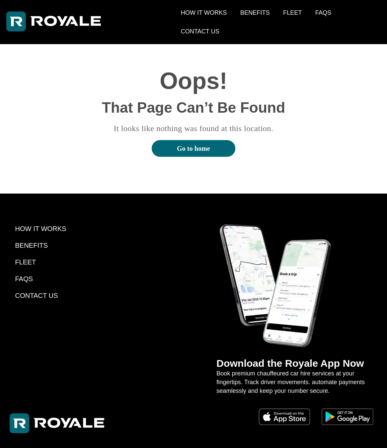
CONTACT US (200, 31)
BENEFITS (255, 12)
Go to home (193, 148)
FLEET (292, 12)
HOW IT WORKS (204, 12)
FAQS (323, 12)
